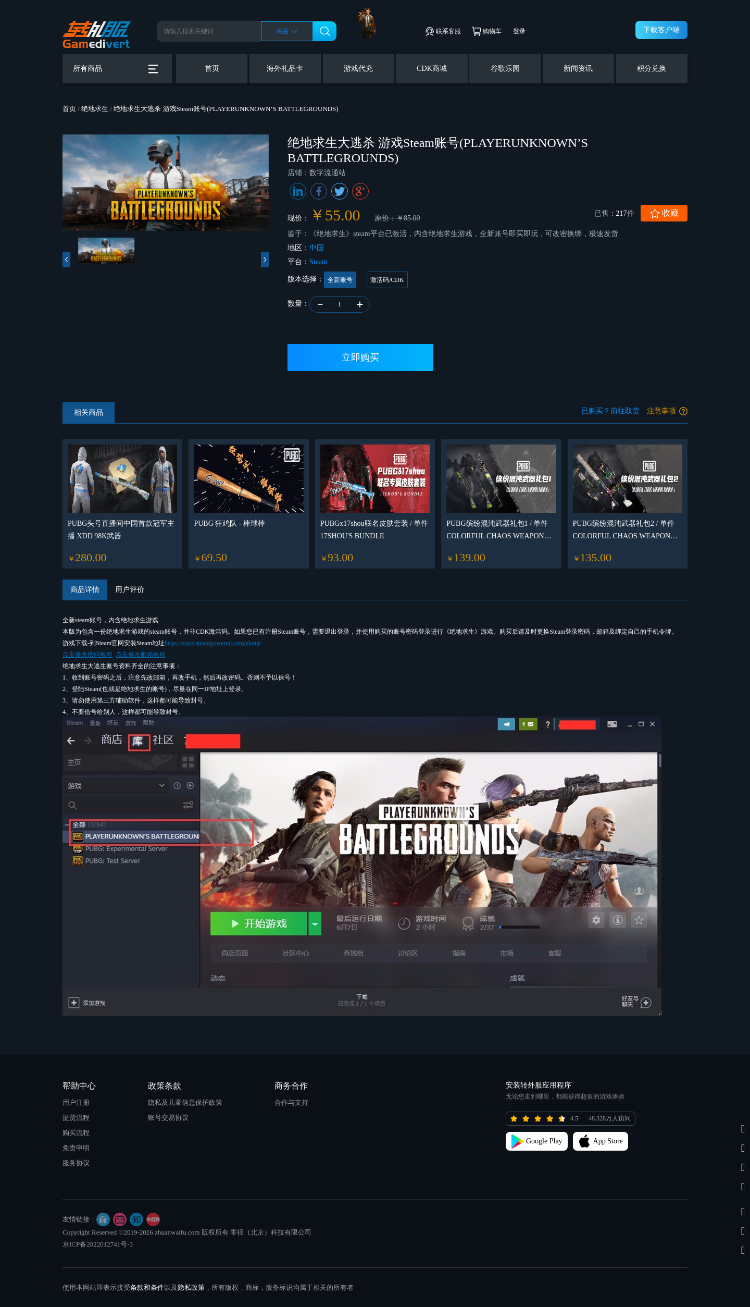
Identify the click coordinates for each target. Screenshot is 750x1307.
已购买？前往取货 (610, 411)
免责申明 (76, 1148)
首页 (212, 68)
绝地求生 (94, 109)
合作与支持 (291, 1102)
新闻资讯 (578, 68)
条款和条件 (147, 1287)
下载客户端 (661, 30)
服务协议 (76, 1163)
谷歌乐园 (505, 68)
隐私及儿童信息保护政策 (185, 1102)
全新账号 (340, 279)
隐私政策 (191, 1287)
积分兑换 (651, 68)
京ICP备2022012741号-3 (98, 1244)
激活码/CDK (387, 279)
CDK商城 (432, 68)
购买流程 (76, 1133)
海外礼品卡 (285, 68)
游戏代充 (358, 68)
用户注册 (76, 1102)
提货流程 (76, 1117)
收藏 (664, 213)
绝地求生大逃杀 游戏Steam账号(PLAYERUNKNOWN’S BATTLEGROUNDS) (226, 109)
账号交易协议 (168, 1117)
